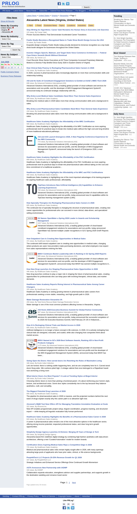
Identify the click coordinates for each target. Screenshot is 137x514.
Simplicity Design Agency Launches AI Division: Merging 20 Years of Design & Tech (63, 432)
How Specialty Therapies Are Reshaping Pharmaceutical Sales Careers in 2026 (60, 203)
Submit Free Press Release (61, 11)
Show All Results (7, 21)
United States (7, 28)
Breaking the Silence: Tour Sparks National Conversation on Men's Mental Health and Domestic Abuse (124, 23)
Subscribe (43, 11)
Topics (61, 25)
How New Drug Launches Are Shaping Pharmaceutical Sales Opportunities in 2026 (62, 269)
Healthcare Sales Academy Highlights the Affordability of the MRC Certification (61, 121)
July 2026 (5, 62)
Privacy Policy (33, 496)
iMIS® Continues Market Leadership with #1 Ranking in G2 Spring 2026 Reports (72, 254)
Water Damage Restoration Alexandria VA (44, 300)
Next (74, 483)
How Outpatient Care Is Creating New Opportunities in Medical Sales (56, 239)
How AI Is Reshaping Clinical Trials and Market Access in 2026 (53, 325)
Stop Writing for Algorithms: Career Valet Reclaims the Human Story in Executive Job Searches (68, 30)
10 (12, 67)
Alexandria (7, 32)
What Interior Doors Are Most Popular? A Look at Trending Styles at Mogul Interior (62, 376)
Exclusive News (50, 25)
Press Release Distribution (13, 5)
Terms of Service (48, 496)
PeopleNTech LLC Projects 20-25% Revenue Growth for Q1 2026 (54, 457)
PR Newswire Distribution (99, 11)
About (77, 496)
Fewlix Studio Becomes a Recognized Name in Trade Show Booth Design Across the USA (65, 40)
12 (5, 67)
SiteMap (6, 496)
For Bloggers (80, 11)
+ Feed (38, 25)
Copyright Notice (65, 496)
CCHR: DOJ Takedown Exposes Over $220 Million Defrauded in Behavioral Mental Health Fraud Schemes (124, 92)
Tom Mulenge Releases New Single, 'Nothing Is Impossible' (124, 58)
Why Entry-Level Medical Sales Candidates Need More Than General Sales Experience (64, 96)
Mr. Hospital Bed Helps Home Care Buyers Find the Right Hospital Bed (124, 33)
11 (9, 67)
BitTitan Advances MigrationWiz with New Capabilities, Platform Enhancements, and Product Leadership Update (124, 103)
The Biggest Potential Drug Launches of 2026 (46, 391)
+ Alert (30, 25)
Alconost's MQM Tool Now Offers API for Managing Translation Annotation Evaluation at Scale (67, 404)
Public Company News (10, 72)
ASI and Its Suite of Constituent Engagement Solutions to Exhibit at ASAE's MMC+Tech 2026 (66, 81)
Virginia (5, 30)
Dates (91, 25)
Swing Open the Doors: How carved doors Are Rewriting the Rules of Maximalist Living (64, 361)
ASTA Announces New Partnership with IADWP (47, 468)
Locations (71, 25)
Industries (82, 25)
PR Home (6, 11)
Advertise (86, 496)
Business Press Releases (11, 76)
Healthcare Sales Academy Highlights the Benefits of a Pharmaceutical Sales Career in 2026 (66, 417)
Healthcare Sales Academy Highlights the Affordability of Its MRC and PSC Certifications (65, 172)
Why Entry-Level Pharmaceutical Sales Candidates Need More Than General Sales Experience (67, 109)
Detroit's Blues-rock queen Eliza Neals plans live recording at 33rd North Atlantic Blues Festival (124, 80)
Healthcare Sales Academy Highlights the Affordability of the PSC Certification (60, 157)
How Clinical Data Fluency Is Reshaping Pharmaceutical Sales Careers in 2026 (60, 68)
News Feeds (31, 11)
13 (2, 67)
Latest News (18, 11)
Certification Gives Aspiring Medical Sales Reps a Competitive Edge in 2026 (59, 445)
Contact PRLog (18, 496)
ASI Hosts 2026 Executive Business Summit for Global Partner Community (70, 310)
